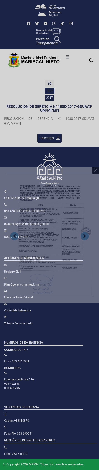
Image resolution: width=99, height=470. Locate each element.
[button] (67, 57)
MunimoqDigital (55, 14)
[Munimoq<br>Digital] (42, 15)
